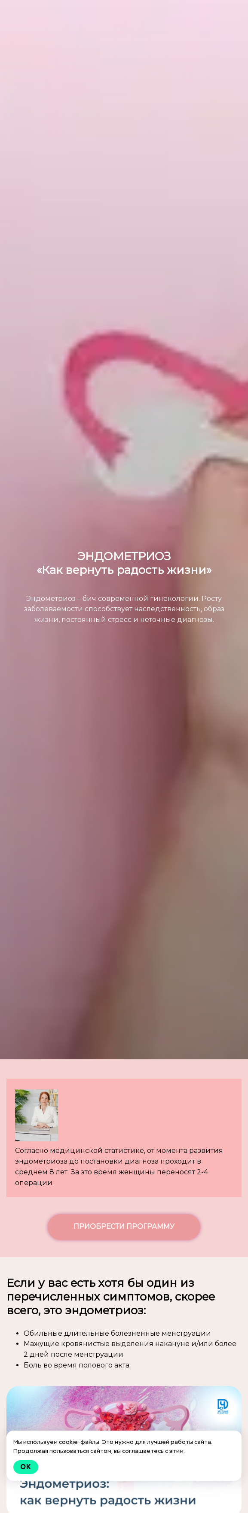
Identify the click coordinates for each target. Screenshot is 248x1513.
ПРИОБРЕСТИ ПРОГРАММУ (124, 1226)
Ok (25, 1466)
